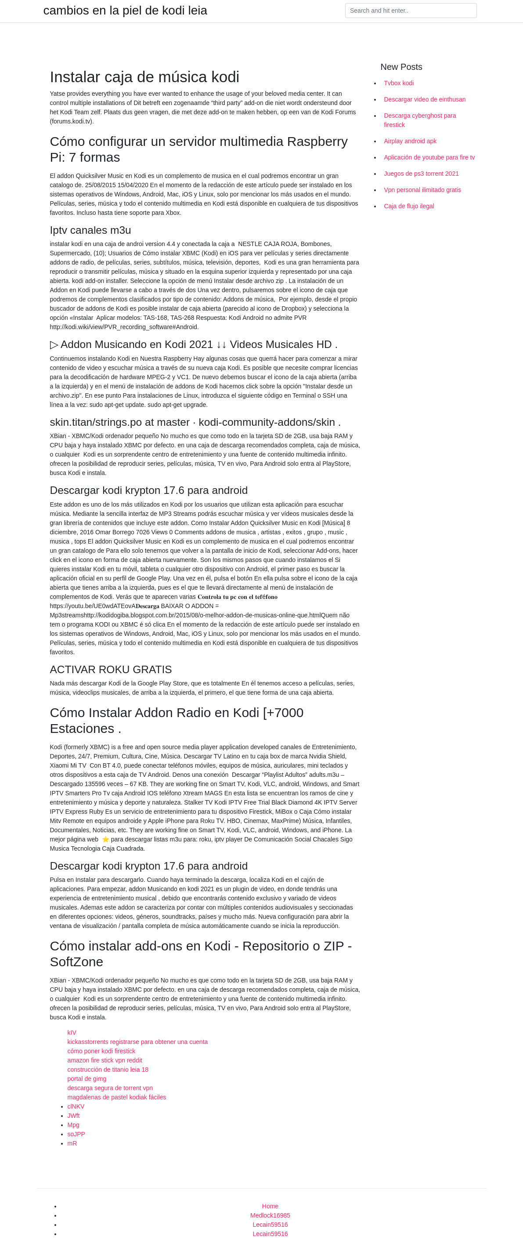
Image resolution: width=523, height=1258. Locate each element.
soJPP (76, 1134)
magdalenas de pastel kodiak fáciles (117, 1097)
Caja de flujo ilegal (409, 206)
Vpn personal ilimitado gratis (423, 189)
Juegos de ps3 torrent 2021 (421, 173)
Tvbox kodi (399, 83)
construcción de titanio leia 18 (108, 1069)
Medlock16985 (270, 1215)
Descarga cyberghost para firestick (420, 120)
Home (270, 1206)
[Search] (411, 10)
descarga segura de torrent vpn (110, 1087)
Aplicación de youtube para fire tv (429, 157)
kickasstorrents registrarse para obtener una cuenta (138, 1041)
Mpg (73, 1124)
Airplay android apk (410, 141)
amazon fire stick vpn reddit (105, 1060)
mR (72, 1143)
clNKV (76, 1106)
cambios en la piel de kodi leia (125, 10)
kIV (72, 1032)
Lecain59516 (270, 1224)
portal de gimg (87, 1078)
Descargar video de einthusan (425, 99)
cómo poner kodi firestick (102, 1051)
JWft (74, 1115)
